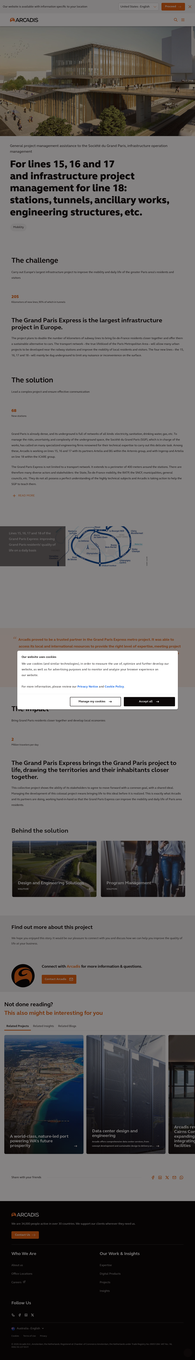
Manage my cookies (91, 701)
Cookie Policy (114, 686)
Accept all (146, 701)
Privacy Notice (87, 686)
